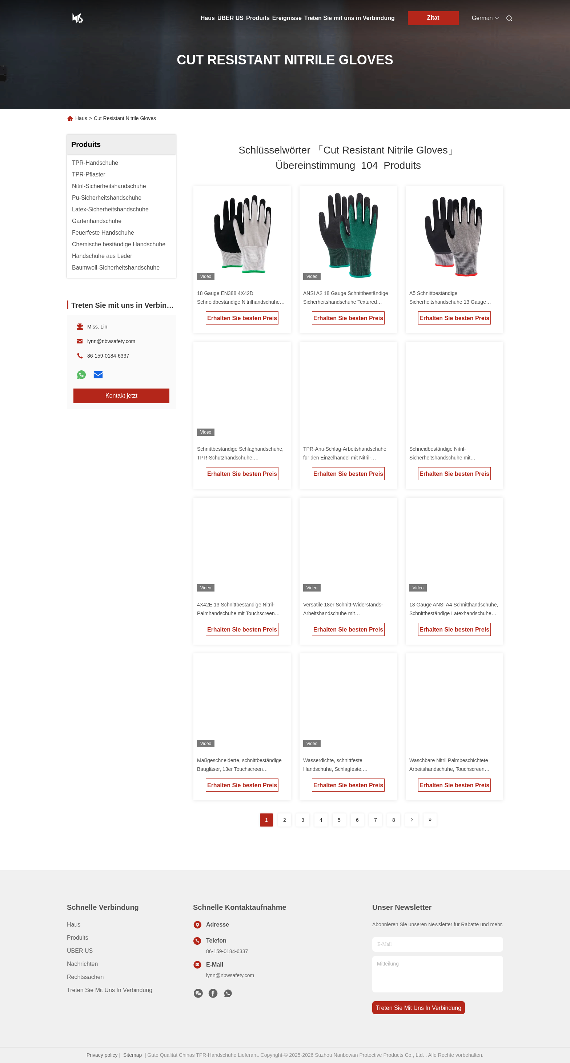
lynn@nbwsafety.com (111, 341)
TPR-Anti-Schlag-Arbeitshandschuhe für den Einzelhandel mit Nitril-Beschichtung (344, 457)
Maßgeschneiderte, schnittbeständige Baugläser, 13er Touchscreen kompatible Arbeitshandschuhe (239, 769)
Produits (258, 18)
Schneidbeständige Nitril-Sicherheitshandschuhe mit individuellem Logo (439, 457)
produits (77, 938)
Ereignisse (287, 18)
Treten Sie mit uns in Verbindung (349, 18)
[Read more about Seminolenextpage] (411, 820)
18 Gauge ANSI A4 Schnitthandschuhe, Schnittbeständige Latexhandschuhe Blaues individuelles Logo (453, 613)
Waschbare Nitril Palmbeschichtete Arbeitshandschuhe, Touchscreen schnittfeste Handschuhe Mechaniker (451, 769)
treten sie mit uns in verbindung (418, 1008)
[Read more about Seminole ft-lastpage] (430, 820)
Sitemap (132, 1055)
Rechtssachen (85, 977)
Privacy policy (102, 1055)
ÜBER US (230, 18)
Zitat (433, 18)
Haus (208, 18)
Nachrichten (82, 964)
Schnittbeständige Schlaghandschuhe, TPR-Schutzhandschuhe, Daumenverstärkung (240, 457)
